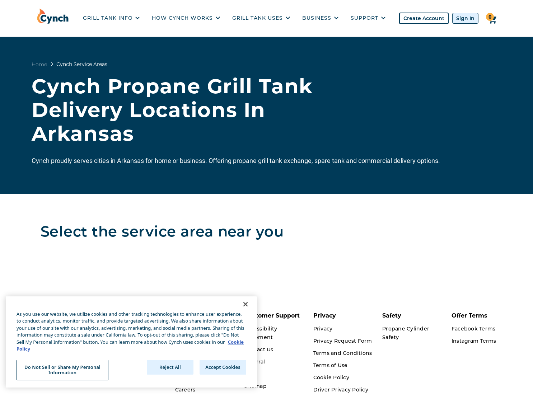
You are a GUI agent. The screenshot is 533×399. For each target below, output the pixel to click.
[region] (131, 342)
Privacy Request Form (342, 341)
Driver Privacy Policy (340, 389)
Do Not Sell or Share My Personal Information (62, 370)
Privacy (323, 328)
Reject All (170, 367)
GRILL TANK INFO (111, 18)
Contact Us (258, 349)
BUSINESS (320, 18)
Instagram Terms (474, 341)
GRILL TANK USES (261, 18)
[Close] (245, 304)
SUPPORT (368, 18)
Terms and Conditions (342, 353)
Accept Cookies (222, 367)
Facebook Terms (474, 328)
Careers (185, 389)
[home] (54, 18)
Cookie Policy (331, 377)
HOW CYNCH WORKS (186, 18)
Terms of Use (330, 365)
